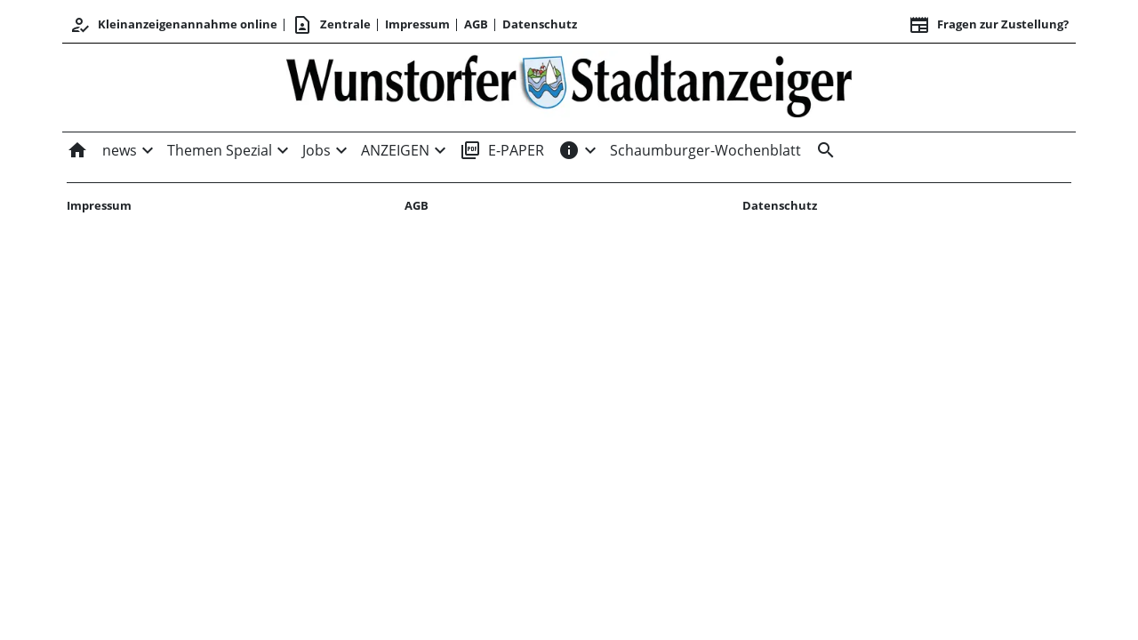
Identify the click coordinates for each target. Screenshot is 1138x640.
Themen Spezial (219, 150)
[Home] (81, 150)
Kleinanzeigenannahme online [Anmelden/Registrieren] (173, 25)
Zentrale (331, 25)
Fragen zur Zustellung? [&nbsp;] (989, 25)
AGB (476, 24)
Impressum (417, 24)
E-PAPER (502, 150)
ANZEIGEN (395, 150)
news (119, 150)
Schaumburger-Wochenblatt (705, 150)
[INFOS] (569, 150)
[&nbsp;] (822, 150)
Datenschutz (539, 24)
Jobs (316, 150)
